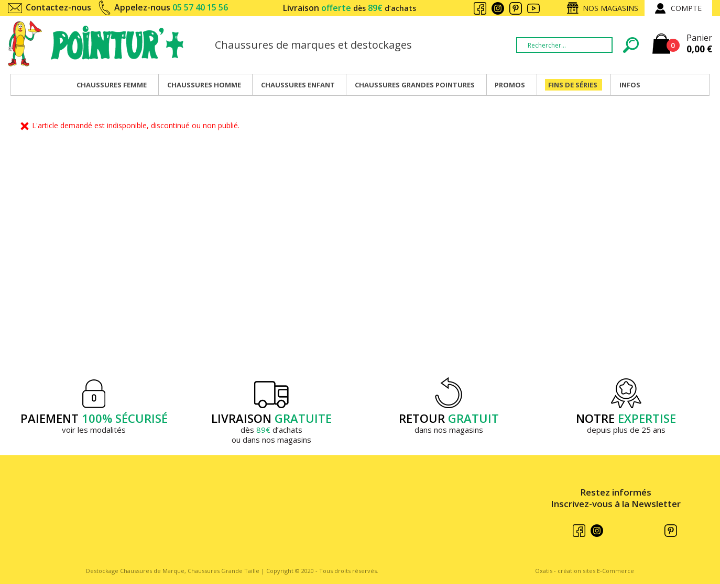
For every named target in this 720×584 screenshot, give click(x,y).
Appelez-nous (171, 7)
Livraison (349, 8)
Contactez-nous (58, 7)
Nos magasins (610, 8)
